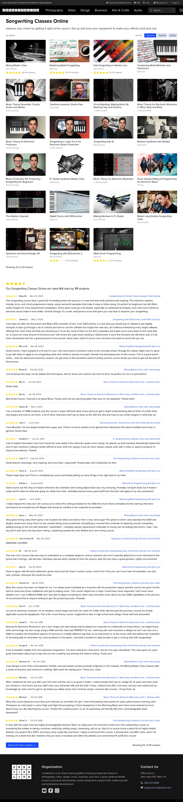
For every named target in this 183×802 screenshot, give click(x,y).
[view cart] (147, 2)
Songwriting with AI (104, 141)
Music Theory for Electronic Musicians (113, 178)
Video (72, 10)
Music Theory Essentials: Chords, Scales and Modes (23, 106)
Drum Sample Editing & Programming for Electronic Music (157, 180)
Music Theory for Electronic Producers (20, 143)
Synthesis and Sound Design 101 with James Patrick (135, 538)
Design (85, 10)
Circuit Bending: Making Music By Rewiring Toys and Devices (111, 106)
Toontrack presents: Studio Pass (66, 104)
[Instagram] (57, 790)
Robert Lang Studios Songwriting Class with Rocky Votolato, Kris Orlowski (125, 551)
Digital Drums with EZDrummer (66, 216)
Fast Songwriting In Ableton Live (110, 65)
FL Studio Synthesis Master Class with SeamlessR (136, 439)
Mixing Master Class (16, 65)
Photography (54, 10)
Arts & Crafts (120, 10)
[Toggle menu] (181, 10)
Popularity (150, 35)
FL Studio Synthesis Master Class (67, 178)
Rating (172, 35)
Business (101, 10)
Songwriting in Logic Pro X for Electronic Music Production (65, 143)
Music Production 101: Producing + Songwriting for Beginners (24, 180)
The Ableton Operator (17, 216)
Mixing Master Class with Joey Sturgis (142, 369)
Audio (138, 10)
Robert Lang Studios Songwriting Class (154, 217)
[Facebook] (50, 790)
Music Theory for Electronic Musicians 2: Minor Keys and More (157, 106)
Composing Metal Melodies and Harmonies (153, 67)
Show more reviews (22, 745)
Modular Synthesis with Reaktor (153, 141)
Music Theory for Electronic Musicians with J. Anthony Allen (132, 382)
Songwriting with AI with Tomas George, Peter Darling (134, 296)
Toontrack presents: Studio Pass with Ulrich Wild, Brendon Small (130, 422)
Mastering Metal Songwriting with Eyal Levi (139, 346)
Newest (162, 35)
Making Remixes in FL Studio (109, 216)
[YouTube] (44, 790)
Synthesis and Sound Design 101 (23, 253)
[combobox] (161, 10)
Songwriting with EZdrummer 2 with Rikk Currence (136, 319)
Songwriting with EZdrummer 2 (66, 253)
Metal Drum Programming (107, 253)
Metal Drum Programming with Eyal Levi (141, 483)
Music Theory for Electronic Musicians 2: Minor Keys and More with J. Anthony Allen (120, 394)
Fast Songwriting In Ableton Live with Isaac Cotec (136, 458)
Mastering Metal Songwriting (65, 65)
